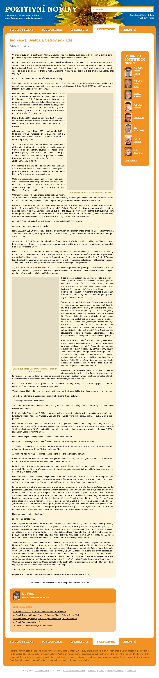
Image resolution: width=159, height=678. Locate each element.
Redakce (92, 670)
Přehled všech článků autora (35, 597)
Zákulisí (129, 30)
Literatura (79, 30)
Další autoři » (131, 161)
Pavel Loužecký (42, 670)
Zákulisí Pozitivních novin (74, 670)
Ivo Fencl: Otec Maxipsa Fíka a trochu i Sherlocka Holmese (39, 611)
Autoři (101, 670)
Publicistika (52, 30)
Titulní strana (21, 30)
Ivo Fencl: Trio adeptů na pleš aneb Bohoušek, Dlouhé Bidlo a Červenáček (46, 615)
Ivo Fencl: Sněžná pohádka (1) (26, 622)
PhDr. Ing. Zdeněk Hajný (138, 84)
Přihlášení (131, 670)
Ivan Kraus (139, 117)
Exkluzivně (106, 29)
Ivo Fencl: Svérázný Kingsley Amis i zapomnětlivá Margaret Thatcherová (45, 618)
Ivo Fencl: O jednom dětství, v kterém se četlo (33, 626)
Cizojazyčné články (115, 670)
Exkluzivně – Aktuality (26, 46)
